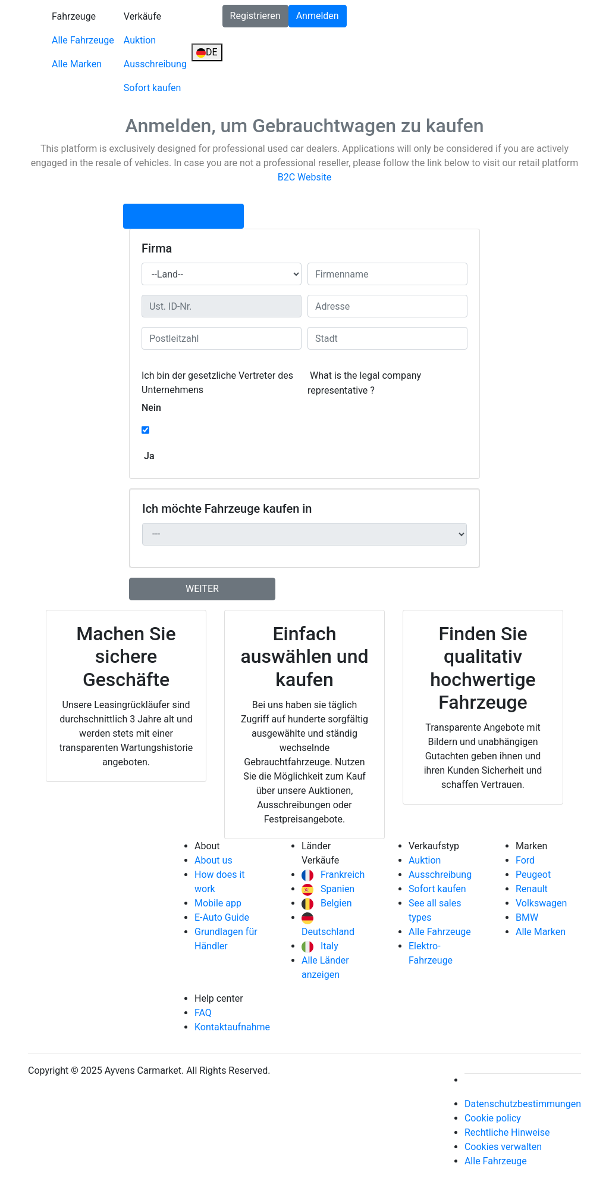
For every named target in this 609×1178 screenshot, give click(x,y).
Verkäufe (142, 16)
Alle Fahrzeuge (83, 40)
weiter (202, 588)
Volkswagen (541, 903)
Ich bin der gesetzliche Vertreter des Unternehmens (217, 382)
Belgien (327, 903)
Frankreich (333, 874)
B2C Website (305, 177)
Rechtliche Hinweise (507, 1132)
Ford (525, 860)
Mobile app (217, 903)
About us (213, 860)
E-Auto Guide (221, 917)
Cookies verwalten (503, 1146)
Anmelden (317, 15)
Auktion (140, 40)
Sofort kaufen (152, 88)
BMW (527, 917)
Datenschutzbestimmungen (522, 1104)
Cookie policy (492, 1118)
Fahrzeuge (74, 16)
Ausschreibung (155, 64)
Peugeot (533, 874)
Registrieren (255, 15)
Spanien (328, 889)
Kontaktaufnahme (232, 1027)
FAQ (203, 1012)
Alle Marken (77, 64)
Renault (532, 889)
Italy (320, 946)
